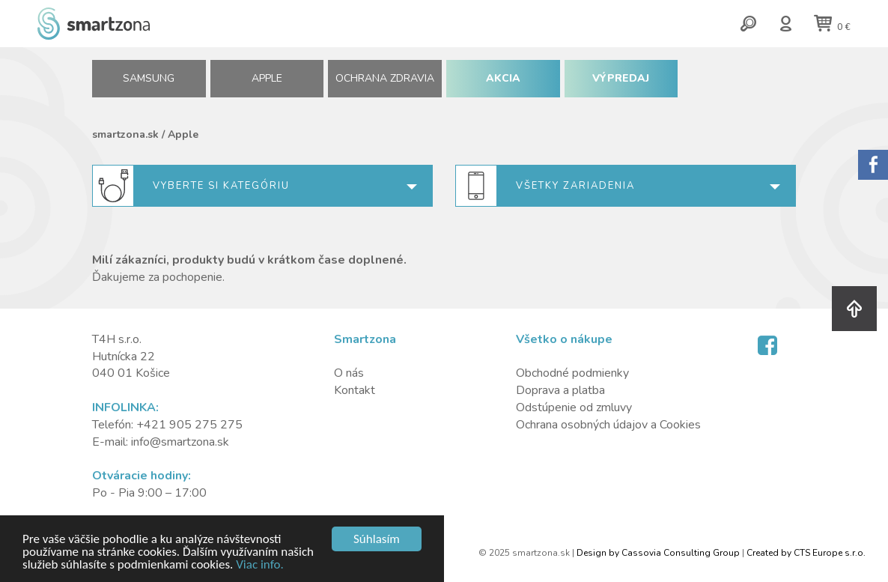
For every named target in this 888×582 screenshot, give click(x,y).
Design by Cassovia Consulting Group (658, 553)
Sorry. (873, 165)
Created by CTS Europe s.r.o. (806, 553)
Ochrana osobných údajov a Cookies (608, 424)
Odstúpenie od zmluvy (574, 407)
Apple (183, 134)
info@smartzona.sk (180, 442)
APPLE (267, 78)
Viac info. (260, 565)
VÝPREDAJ (620, 78)
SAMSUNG (148, 78)
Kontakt (354, 390)
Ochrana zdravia (384, 78)
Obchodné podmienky (572, 373)
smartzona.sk (125, 134)
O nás (349, 373)
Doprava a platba (560, 390)
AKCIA (503, 78)
